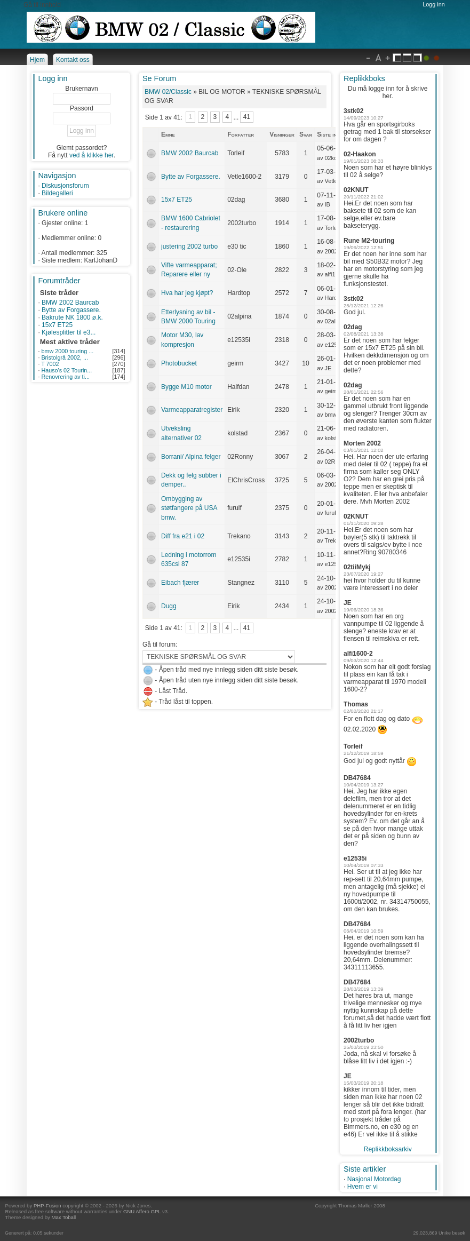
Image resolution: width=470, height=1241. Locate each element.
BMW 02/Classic (168, 92)
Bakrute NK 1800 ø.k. (72, 317)
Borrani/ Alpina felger (190, 456)
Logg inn (433, 4)
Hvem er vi (362, 1186)
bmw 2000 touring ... (67, 351)
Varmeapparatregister (191, 409)
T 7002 (50, 364)
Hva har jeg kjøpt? (187, 293)
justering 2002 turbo (189, 246)
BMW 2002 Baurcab (70, 302)
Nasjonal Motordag (374, 1179)
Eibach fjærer (180, 582)
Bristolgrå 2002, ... (64, 357)
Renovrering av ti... (65, 376)
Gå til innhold (42, 5)
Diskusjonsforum (65, 185)
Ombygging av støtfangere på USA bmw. (189, 508)
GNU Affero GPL (142, 1211)
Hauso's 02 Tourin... (66, 370)
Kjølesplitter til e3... (68, 332)
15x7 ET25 (57, 325)
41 (246, 117)
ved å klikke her (91, 155)
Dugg (169, 606)
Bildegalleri (57, 193)
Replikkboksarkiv (388, 1149)
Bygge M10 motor (186, 387)
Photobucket (179, 363)
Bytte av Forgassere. (71, 310)
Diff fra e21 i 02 (182, 536)
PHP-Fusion (47, 1205)
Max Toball (64, 1217)
